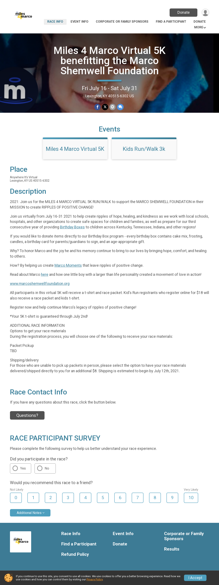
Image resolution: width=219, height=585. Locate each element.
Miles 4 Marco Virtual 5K (75, 150)
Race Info (55, 21)
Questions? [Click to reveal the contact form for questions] (27, 416)
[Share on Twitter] (105, 107)
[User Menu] (205, 12)
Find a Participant (171, 21)
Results (171, 550)
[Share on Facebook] (98, 107)
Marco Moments (68, 266)
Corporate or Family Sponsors (122, 21)
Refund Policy (75, 555)
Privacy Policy (94, 579)
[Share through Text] (120, 107)
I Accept (195, 578)
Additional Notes (29, 514)
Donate (183, 12)
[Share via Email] (112, 107)
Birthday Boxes (72, 228)
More (198, 27)
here (44, 275)
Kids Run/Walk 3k (144, 150)
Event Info (79, 21)
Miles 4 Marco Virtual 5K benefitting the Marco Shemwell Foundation (110, 60)
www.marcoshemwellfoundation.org (40, 285)
